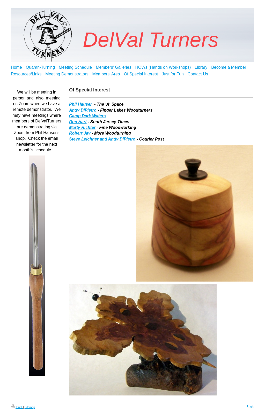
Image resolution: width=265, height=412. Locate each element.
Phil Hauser (81, 104)
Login (250, 406)
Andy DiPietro (83, 110)
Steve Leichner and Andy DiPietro (102, 139)
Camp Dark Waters (87, 116)
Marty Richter (82, 127)
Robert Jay (80, 133)
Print (17, 407)
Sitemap (30, 407)
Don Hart (78, 122)
